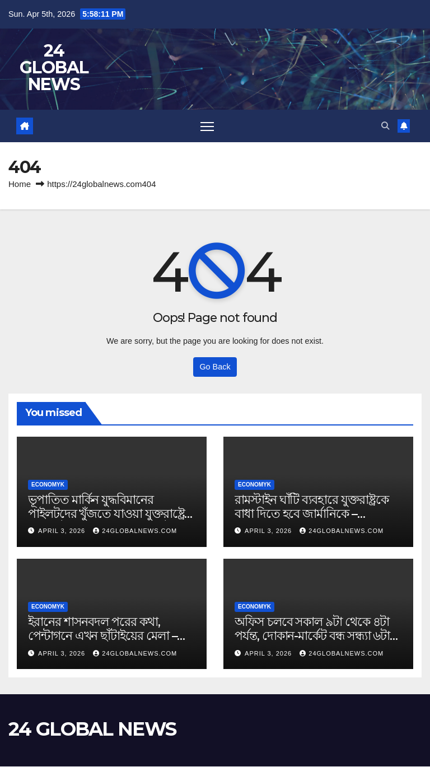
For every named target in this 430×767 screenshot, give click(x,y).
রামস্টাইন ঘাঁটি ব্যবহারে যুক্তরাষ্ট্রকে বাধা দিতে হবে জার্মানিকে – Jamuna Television (311, 514)
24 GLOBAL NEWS (54, 67)
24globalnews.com (135, 531)
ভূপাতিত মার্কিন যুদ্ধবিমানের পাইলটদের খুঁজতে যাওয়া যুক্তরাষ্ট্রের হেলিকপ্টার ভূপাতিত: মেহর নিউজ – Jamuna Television (109, 521)
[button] (385, 125)
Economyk (47, 485)
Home (19, 185)
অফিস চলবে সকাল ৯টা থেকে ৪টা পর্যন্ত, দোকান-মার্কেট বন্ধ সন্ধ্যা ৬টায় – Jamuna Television (315, 636)
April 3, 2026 (62, 531)
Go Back (214, 367)
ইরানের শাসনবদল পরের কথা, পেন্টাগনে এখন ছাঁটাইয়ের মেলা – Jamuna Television (102, 636)
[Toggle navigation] (207, 126)
